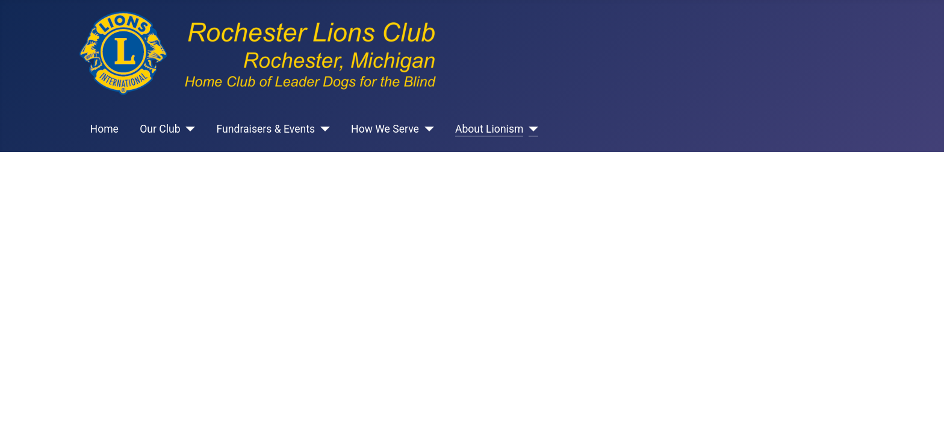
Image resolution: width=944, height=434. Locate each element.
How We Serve (385, 129)
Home (104, 129)
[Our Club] (188, 129)
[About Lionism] (530, 129)
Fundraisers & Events (266, 129)
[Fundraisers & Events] (322, 129)
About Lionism (489, 129)
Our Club (160, 129)
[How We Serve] (426, 129)
